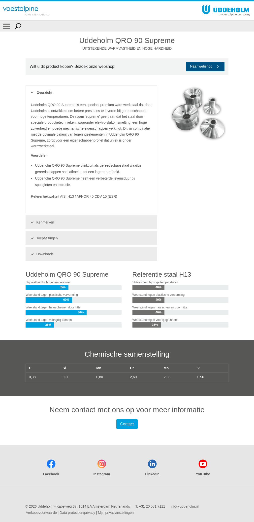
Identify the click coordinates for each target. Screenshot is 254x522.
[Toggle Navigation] (6, 26)
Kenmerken (41, 222)
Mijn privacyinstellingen (116, 513)
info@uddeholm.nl (185, 506)
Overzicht (40, 93)
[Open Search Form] (18, 26)
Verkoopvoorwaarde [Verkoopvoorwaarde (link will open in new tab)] (41, 513)
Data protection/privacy (77, 513)
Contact (127, 424)
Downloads (41, 254)
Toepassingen (43, 238)
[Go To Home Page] (26, 10)
